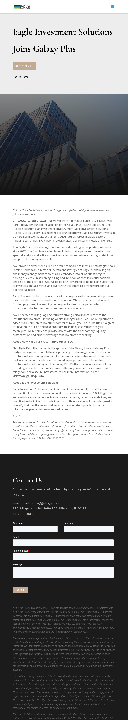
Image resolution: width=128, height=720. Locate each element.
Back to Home (20, 76)
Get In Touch (24, 66)
